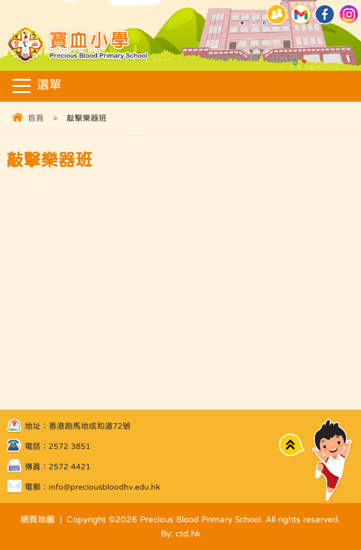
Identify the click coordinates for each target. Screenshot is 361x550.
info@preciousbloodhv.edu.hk (104, 487)
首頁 (36, 118)
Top (292, 445)
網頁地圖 (37, 519)
